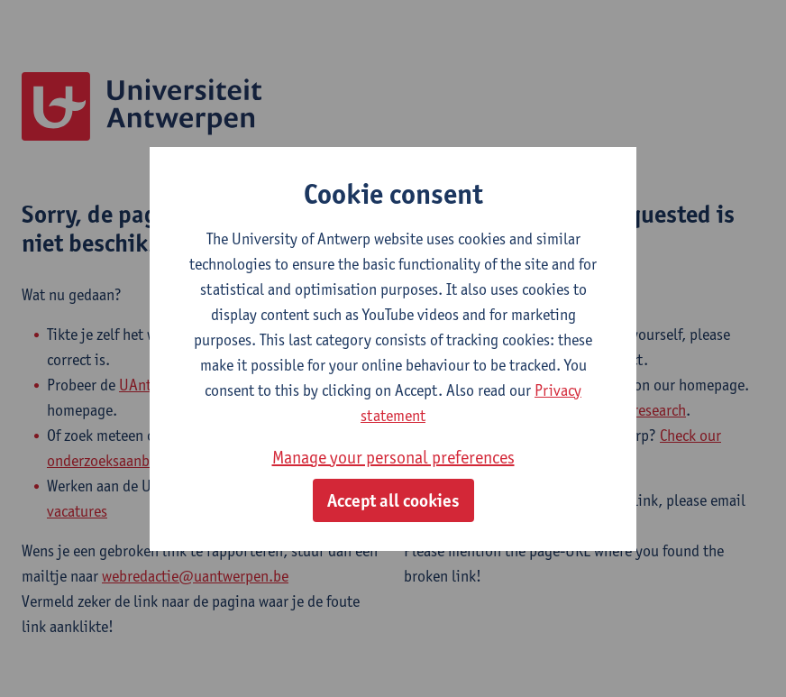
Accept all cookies (393, 500)
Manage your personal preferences (393, 457)
